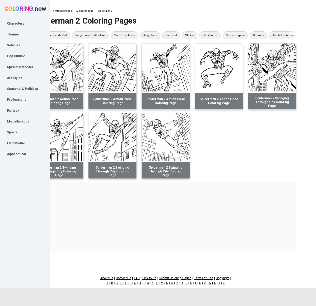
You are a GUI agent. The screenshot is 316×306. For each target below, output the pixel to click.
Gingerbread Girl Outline (112, 35)
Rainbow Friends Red (75, 35)
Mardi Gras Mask (146, 35)
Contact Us (141, 278)
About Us (124, 278)
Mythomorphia (257, 35)
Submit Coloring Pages (193, 278)
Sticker (211, 35)
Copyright (240, 278)
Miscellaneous (85, 10)
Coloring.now (64, 10)
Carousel (193, 35)
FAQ (154, 278)
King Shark (172, 35)
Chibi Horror (231, 35)
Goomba (280, 35)
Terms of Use (221, 278)
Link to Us (167, 278)
